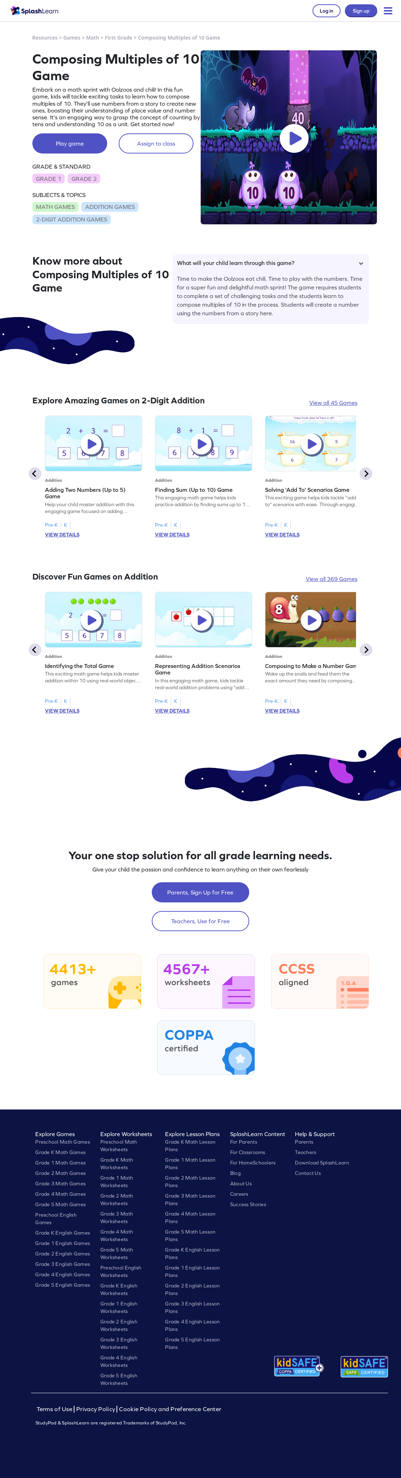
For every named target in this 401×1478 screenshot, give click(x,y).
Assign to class (156, 143)
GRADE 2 (84, 178)
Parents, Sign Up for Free (200, 892)
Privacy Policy (95, 1409)
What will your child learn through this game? (270, 263)
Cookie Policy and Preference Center (170, 1409)
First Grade (118, 37)
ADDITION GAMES (110, 206)
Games (72, 37)
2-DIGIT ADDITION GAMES (71, 219)
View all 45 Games (333, 402)
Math (92, 37)
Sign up (361, 11)
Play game (70, 143)
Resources (45, 37)
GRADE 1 (48, 178)
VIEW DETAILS (62, 534)
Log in (326, 11)
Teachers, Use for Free (200, 921)
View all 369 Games (331, 579)
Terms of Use (55, 1409)
